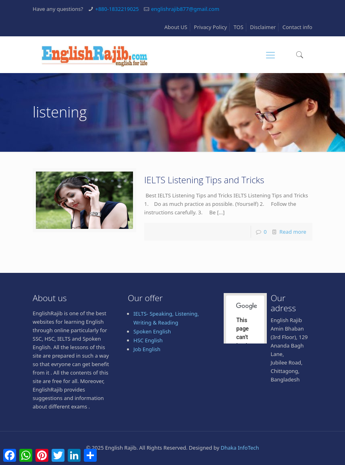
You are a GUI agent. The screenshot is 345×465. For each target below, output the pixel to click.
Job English (146, 349)
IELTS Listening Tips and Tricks (204, 180)
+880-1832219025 (117, 9)
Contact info (297, 27)
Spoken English (152, 331)
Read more (292, 231)
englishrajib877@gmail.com (185, 9)
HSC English (148, 340)
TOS (238, 27)
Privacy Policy (210, 27)
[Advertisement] (172, 443)
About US (175, 27)
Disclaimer (263, 27)
